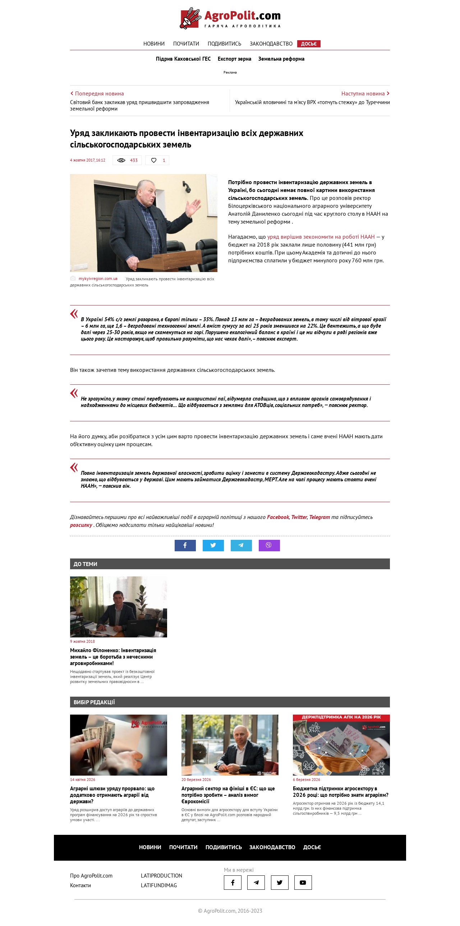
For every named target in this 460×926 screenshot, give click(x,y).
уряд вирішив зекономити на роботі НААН (321, 239)
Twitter (299, 520)
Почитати (186, 43)
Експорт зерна (234, 60)
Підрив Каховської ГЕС (182, 60)
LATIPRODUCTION (161, 877)
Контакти (80, 886)
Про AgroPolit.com (91, 877)
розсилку (81, 528)
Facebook (278, 520)
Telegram (319, 520)
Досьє (309, 44)
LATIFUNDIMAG (159, 886)
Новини (154, 43)
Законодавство (271, 43)
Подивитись (224, 43)
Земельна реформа (283, 60)
